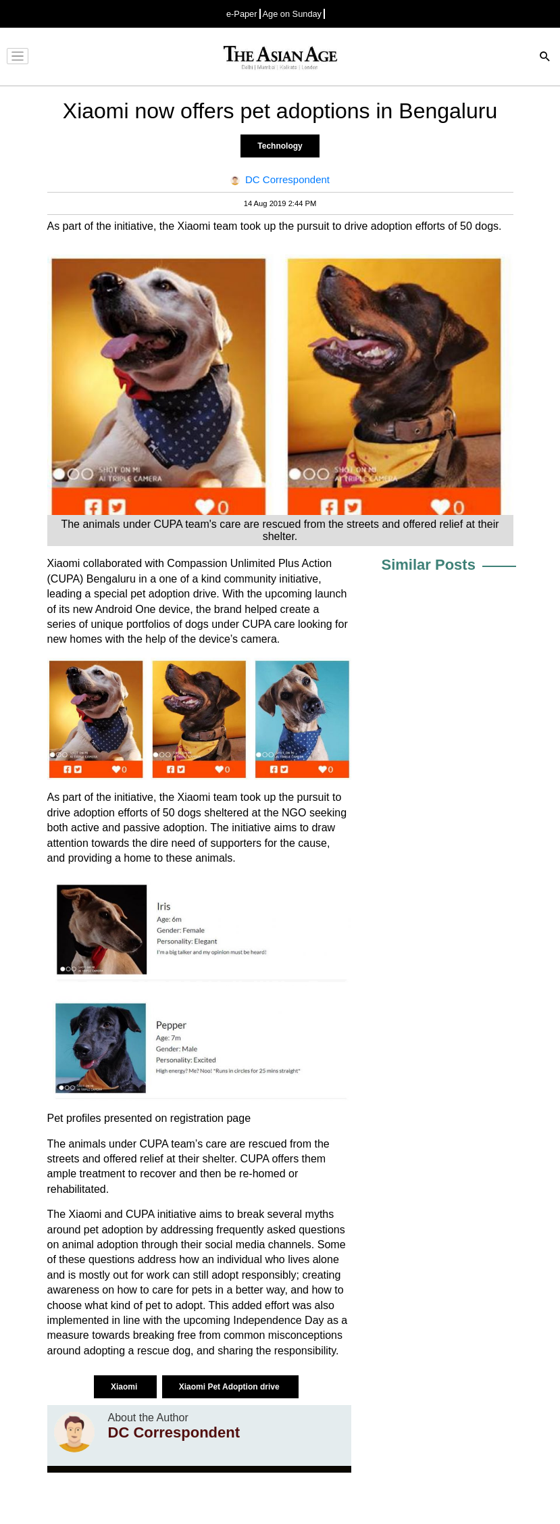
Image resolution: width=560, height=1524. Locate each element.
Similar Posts (429, 564)
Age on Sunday (292, 14)
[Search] (545, 57)
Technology (279, 146)
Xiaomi (125, 1387)
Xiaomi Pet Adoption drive (230, 1387)
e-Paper (241, 14)
